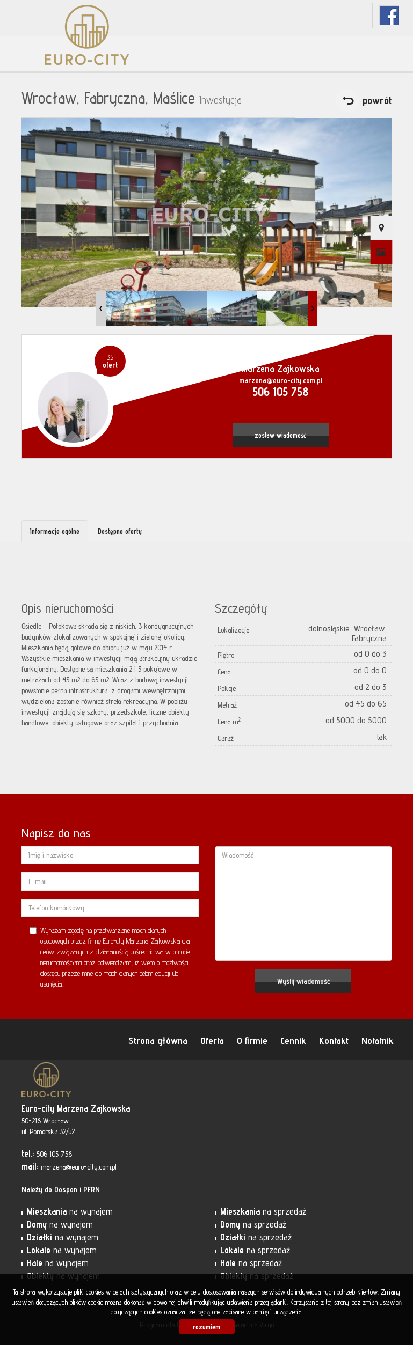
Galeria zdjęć (381, 252)
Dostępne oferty (120, 531)
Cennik (293, 1040)
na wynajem (70, 1211)
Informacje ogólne (54, 531)
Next (312, 308)
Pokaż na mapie (381, 228)
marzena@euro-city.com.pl (280, 380)
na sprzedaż (263, 1211)
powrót (377, 100)
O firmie (252, 1040)
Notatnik (377, 1040)
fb (389, 15)
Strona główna (157, 1040)
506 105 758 (280, 391)
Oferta (212, 1040)
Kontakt (334, 1040)
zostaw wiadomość (280, 435)
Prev (101, 308)
